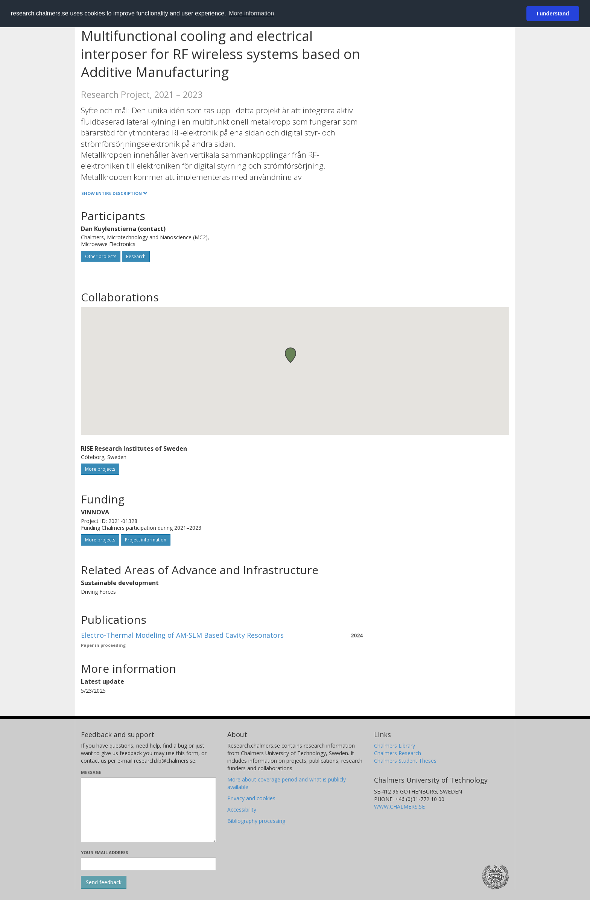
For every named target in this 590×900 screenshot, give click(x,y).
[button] (290, 355)
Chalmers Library (394, 745)
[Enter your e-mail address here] (148, 863)
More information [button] (251, 13)
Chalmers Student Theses (405, 760)
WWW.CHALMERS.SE (399, 806)
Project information (145, 540)
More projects (100, 469)
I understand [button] (553, 14)
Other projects (100, 256)
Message (91, 772)
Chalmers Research (397, 753)
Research (136, 256)
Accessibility (241, 809)
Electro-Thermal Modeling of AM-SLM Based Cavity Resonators (182, 635)
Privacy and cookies (251, 798)
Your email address (104, 852)
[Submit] (103, 882)
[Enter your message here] (148, 810)
